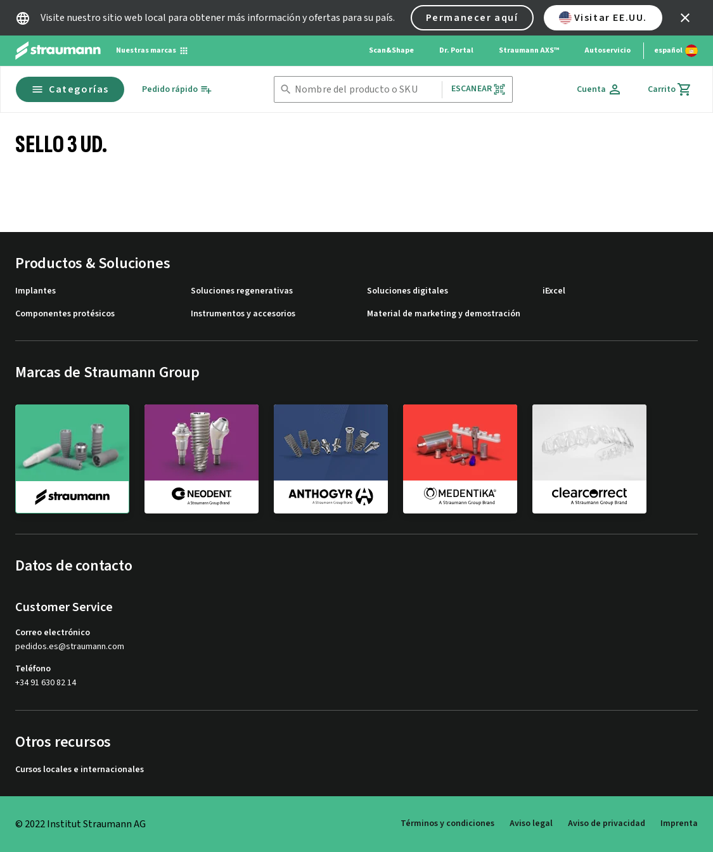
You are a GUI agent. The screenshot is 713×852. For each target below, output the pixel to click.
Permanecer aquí (472, 18)
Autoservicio (607, 50)
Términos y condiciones (447, 823)
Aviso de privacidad (606, 823)
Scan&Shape (391, 50)
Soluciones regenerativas (242, 291)
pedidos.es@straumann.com (69, 647)
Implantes (35, 291)
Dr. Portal (456, 50)
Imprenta (679, 823)
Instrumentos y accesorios (243, 314)
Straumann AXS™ (529, 50)
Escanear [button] (478, 89)
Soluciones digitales (407, 291)
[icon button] (685, 17)
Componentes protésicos (65, 314)
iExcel (554, 291)
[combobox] (366, 90)
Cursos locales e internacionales (79, 770)
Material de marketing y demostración (443, 314)
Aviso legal (531, 823)
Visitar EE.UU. (603, 18)
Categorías (70, 89)
